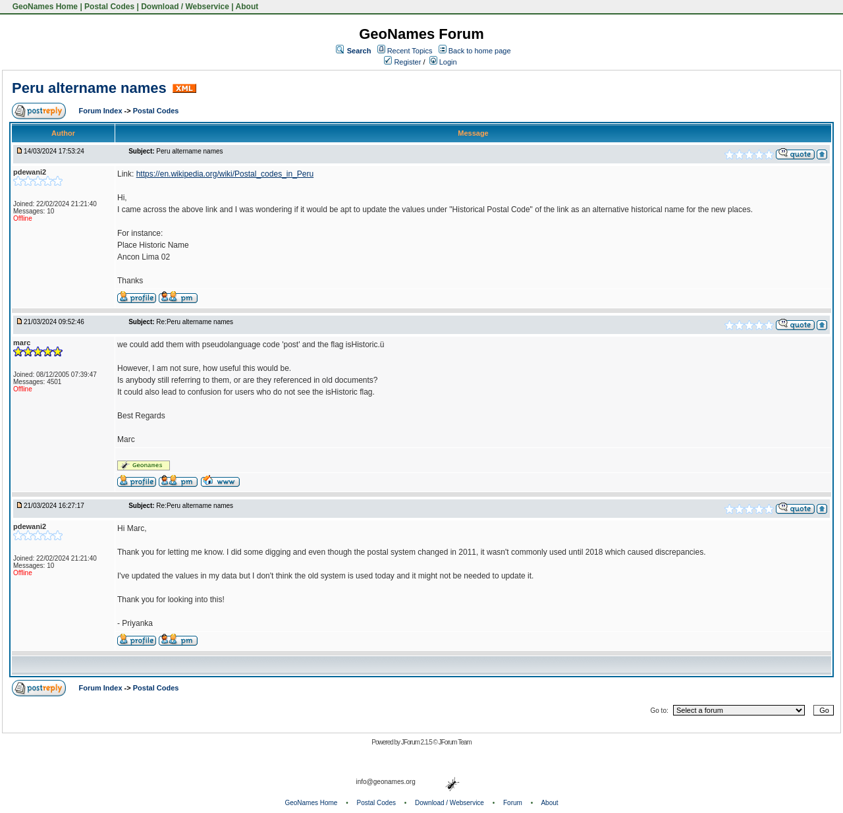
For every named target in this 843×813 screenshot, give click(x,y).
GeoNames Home (44, 6)
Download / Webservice (185, 6)
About (247, 6)
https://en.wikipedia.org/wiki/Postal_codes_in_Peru (224, 174)
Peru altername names (89, 88)
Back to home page (480, 51)
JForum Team (455, 742)
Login (443, 62)
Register (402, 62)
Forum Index (101, 111)
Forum (512, 802)
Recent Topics (410, 51)
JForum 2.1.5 (417, 742)
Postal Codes (109, 6)
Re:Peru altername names (194, 321)
